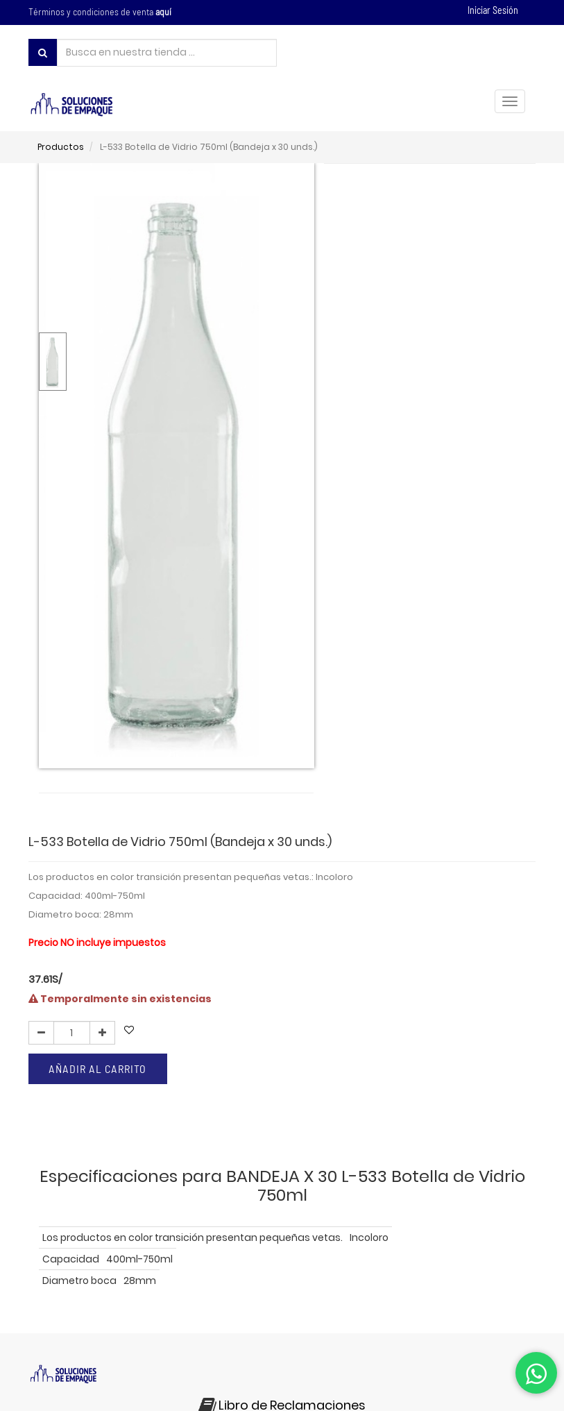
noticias (363, 1325)
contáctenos (299, 1325)
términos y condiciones (449, 1310)
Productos (60, 147)
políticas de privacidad (86, 1325)
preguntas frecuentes (203, 1325)
